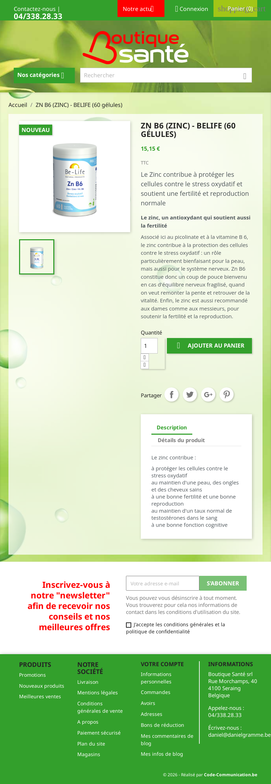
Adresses (151, 714)
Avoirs (148, 703)
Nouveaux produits (41, 685)
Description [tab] (172, 427)
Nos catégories (43, 75)
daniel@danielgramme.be (239, 734)
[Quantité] (149, 346)
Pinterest (226, 394)
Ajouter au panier (209, 345)
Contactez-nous (35, 9)
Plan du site (91, 743)
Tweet (190, 394)
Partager (171, 394)
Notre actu (141, 9)
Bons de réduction (162, 725)
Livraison (87, 682)
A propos (87, 721)
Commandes (155, 692)
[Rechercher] (166, 75)
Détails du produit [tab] (181, 440)
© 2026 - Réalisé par (210, 775)
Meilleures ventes (40, 696)
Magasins (88, 754)
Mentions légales (97, 692)
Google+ (208, 394)
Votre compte (162, 664)
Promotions (32, 674)
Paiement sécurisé (99, 732)
